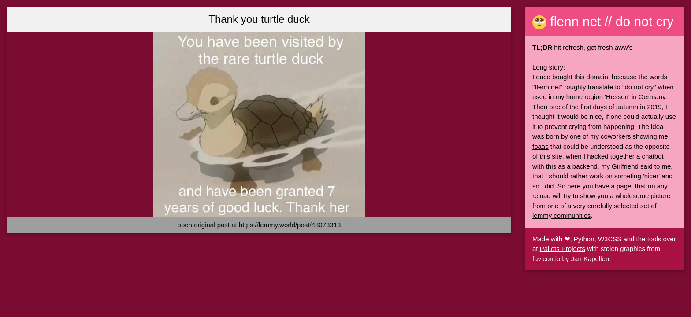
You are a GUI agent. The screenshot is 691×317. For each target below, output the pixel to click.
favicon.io (546, 258)
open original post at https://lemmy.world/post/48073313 (259, 225)
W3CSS (609, 239)
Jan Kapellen (590, 258)
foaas (540, 146)
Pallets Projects (562, 248)
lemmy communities (561, 215)
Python (584, 239)
